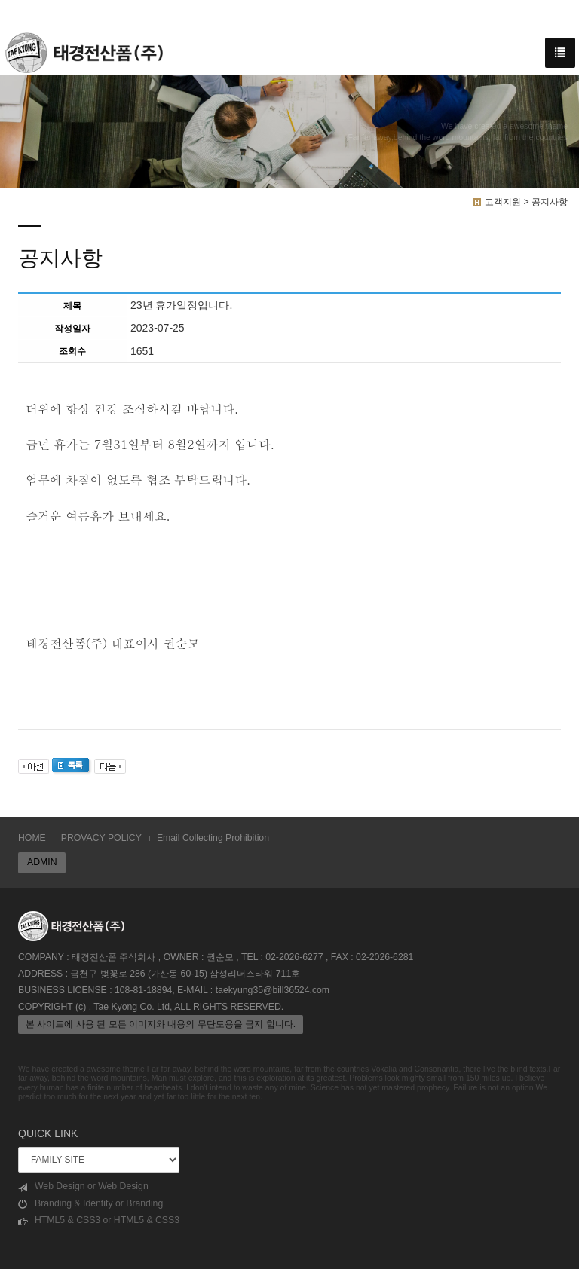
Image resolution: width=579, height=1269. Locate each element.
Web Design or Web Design (83, 1186)
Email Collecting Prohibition (213, 838)
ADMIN (42, 862)
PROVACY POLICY (101, 838)
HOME (32, 838)
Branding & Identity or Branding (90, 1203)
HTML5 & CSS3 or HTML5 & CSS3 (98, 1220)
